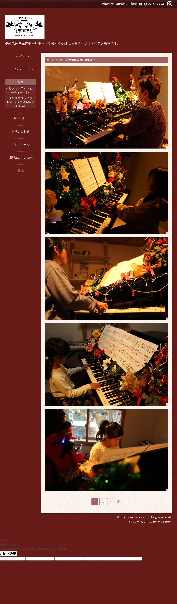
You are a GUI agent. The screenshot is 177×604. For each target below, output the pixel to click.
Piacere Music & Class (137, 517)
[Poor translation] (12, 553)
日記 (21, 171)
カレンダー (20, 118)
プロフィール (21, 144)
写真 (21, 82)
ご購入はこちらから (20, 157)
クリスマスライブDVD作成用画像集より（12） (20, 102)
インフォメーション (20, 69)
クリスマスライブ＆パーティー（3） (20, 90)
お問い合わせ (21, 131)
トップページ (21, 56)
